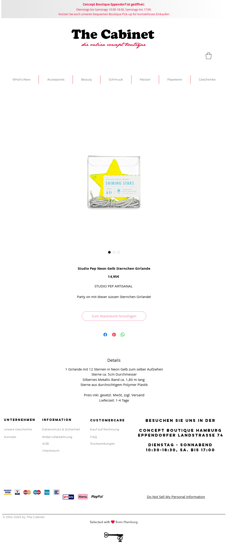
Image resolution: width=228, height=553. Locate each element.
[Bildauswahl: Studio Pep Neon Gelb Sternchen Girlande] (109, 252)
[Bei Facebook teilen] (105, 334)
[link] (208, 55)
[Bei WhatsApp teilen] (122, 334)
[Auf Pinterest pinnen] (114, 334)
